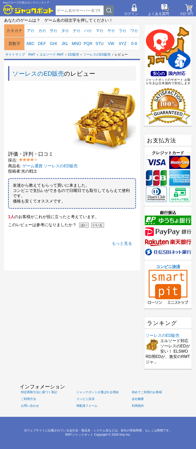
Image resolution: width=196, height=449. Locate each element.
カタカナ (14, 30)
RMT (31, 54)
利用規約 (138, 405)
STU (99, 44)
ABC (30, 44)
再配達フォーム (86, 405)
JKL (65, 44)
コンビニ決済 (168, 284)
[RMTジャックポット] (28, 10)
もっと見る (122, 243)
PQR (88, 44)
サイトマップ (15, 54)
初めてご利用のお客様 (147, 392)
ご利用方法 (28, 399)
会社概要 (138, 399)
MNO (76, 44)
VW (111, 44)
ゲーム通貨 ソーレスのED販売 (50, 166)
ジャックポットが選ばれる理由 (97, 392)
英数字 (14, 44)
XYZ (122, 44)
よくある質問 (158, 13)
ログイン (131, 13)
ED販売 (73, 54)
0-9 (134, 44)
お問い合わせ (30, 405)
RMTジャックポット (79, 434)
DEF (42, 44)
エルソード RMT (52, 54)
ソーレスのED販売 (97, 54)
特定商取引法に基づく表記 (39, 392)
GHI (53, 44)
